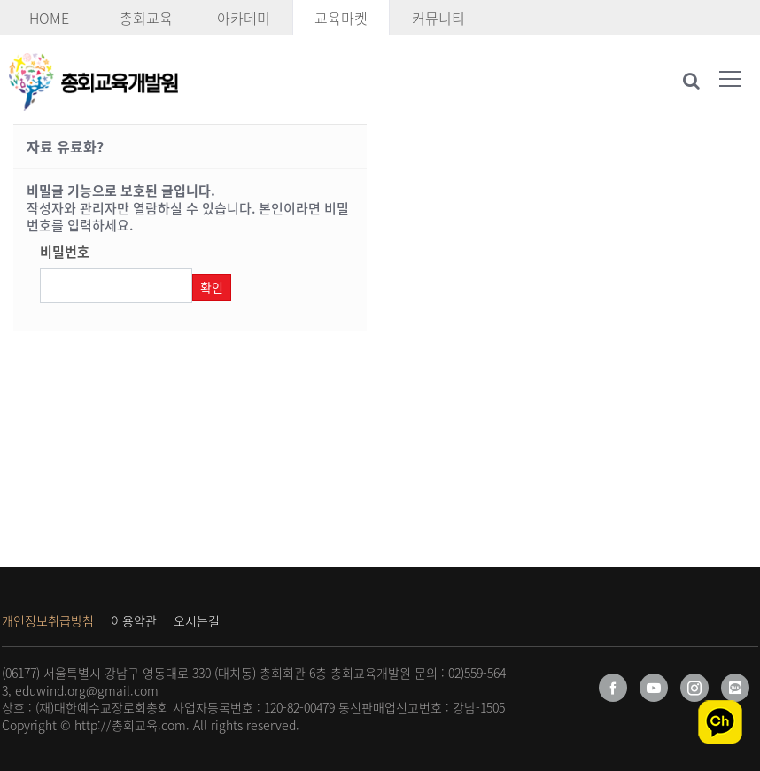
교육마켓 (341, 17)
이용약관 (134, 620)
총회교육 (146, 17)
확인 (211, 287)
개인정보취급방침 (48, 620)
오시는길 (197, 620)
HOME (49, 17)
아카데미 (243, 17)
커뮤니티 (438, 17)
